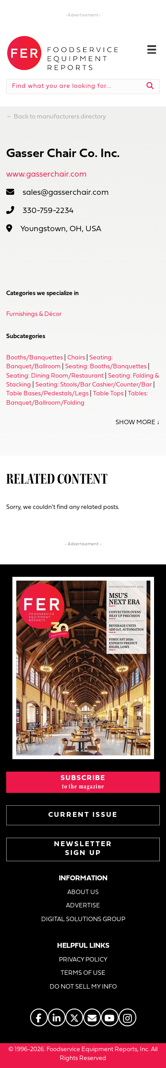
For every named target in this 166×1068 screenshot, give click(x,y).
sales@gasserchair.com (66, 193)
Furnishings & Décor (34, 314)
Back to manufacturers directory (60, 117)
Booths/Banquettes (34, 358)
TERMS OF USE (83, 973)
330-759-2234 (48, 211)
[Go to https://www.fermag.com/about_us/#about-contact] (92, 1017)
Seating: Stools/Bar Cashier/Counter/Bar (93, 385)
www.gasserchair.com (46, 174)
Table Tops (108, 393)
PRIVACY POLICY (83, 960)
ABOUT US (83, 892)
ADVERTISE (83, 905)
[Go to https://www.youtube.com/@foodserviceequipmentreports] (110, 1017)
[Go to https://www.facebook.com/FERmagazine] (39, 1017)
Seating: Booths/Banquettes (106, 366)
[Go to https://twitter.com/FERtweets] (74, 1017)
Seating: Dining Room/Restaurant (55, 376)
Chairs (76, 358)
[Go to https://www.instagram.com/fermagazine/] (127, 1017)
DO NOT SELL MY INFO (83, 987)
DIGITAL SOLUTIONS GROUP (83, 919)
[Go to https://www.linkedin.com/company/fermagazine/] (57, 1017)
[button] (83, 782)
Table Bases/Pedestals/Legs (47, 393)
